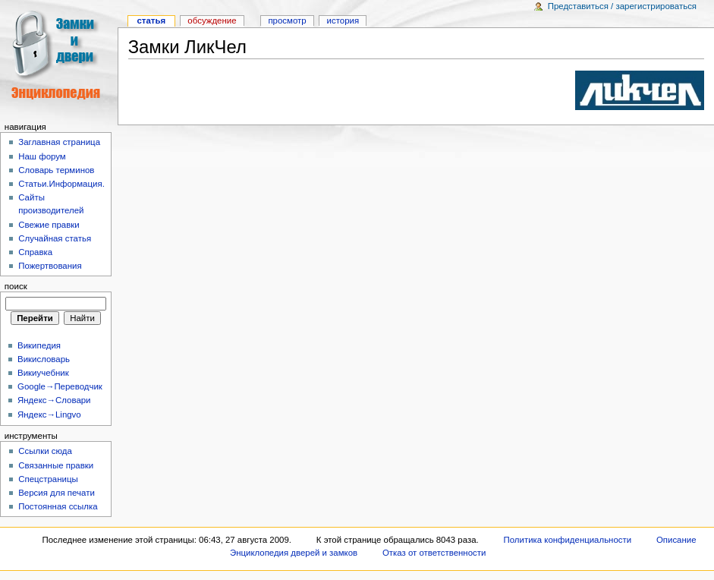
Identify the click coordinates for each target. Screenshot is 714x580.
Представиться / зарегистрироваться (622, 6)
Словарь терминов (56, 170)
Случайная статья (54, 238)
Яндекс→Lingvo (49, 414)
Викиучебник (43, 372)
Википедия (39, 345)
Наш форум (42, 156)
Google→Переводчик (59, 386)
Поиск (16, 286)
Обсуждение (211, 20)
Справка (35, 252)
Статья (151, 20)
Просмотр (287, 20)
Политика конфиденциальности (568, 539)
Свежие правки (49, 224)
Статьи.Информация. (61, 183)
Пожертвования (49, 265)
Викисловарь (43, 359)
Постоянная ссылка (57, 506)
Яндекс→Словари (54, 400)
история (343, 20)
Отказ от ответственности (434, 552)
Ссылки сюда (45, 450)
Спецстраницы (48, 479)
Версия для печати (56, 492)
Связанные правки (55, 465)
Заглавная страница (59, 142)
